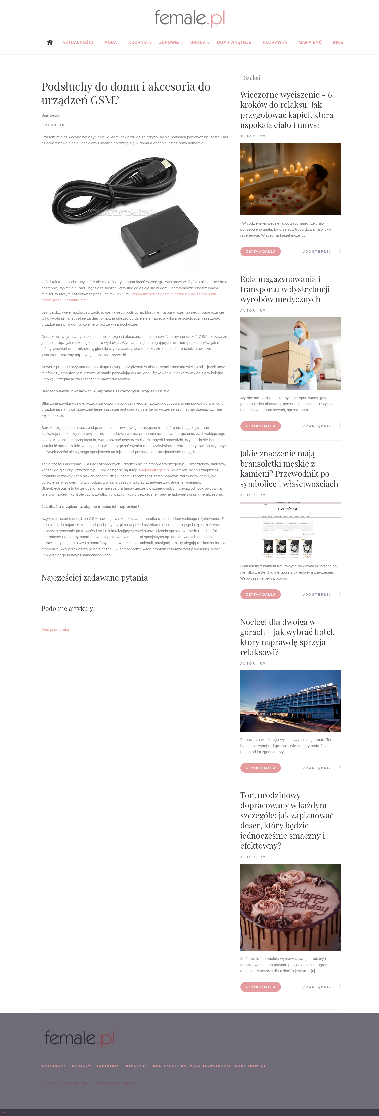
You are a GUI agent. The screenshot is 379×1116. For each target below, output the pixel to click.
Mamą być (310, 42)
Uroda (198, 42)
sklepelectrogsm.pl (154, 470)
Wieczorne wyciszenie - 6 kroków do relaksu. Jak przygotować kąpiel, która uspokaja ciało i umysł (286, 109)
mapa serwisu (250, 1066)
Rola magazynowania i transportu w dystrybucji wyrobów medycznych (285, 288)
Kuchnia (138, 42)
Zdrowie (169, 42)
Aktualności (77, 42)
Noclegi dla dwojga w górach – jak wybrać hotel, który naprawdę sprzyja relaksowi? (287, 636)
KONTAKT (81, 1066)
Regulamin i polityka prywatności (192, 1066)
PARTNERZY (108, 1066)
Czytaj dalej (260, 251)
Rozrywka (275, 42)
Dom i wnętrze (234, 42)
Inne (338, 42)
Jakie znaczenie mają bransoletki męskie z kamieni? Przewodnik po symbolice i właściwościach (289, 468)
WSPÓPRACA (54, 1066)
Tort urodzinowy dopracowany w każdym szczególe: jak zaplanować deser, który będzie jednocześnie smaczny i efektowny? (287, 820)
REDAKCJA (136, 1066)
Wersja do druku (55, 629)
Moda (110, 42)
